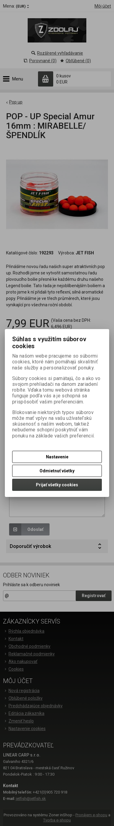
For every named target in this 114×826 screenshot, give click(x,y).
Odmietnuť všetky (57, 470)
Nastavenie (57, 456)
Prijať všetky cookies (57, 484)
